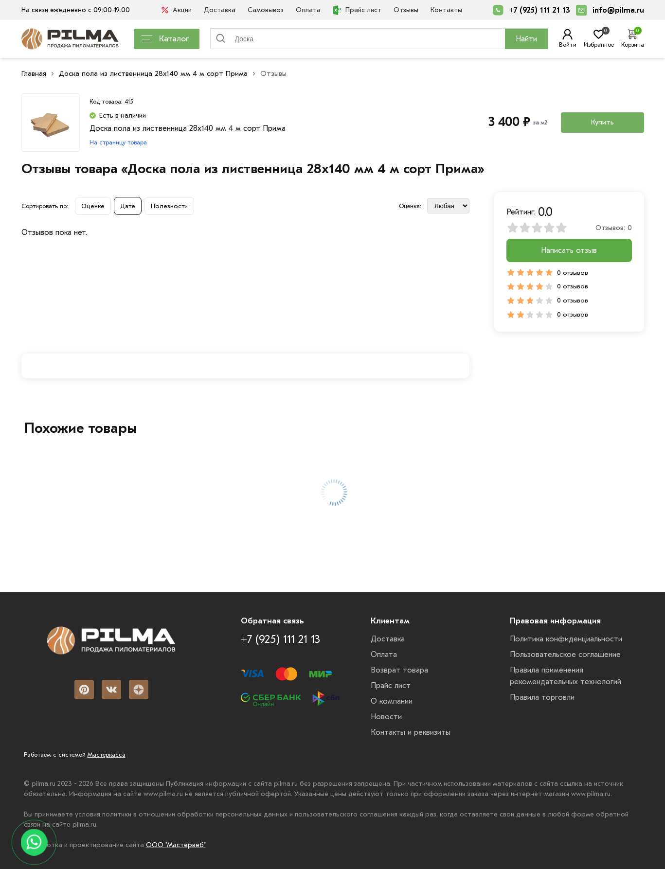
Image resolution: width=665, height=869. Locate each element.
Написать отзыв (569, 250)
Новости (386, 716)
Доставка (219, 10)
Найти (526, 39)
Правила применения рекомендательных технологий (565, 676)
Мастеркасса (107, 754)
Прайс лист (357, 10)
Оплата (308, 10)
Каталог (165, 38)
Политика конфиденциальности (566, 639)
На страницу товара (118, 142)
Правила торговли (542, 697)
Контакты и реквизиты (410, 732)
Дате (127, 206)
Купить (602, 122)
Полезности (169, 206)
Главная (33, 73)
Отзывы (406, 10)
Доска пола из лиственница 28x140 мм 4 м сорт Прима (153, 73)
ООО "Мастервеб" (176, 845)
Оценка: (410, 206)
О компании (392, 701)
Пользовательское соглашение (565, 654)
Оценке (93, 206)
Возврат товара (399, 670)
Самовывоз (266, 10)
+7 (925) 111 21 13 (539, 10)
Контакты (446, 10)
